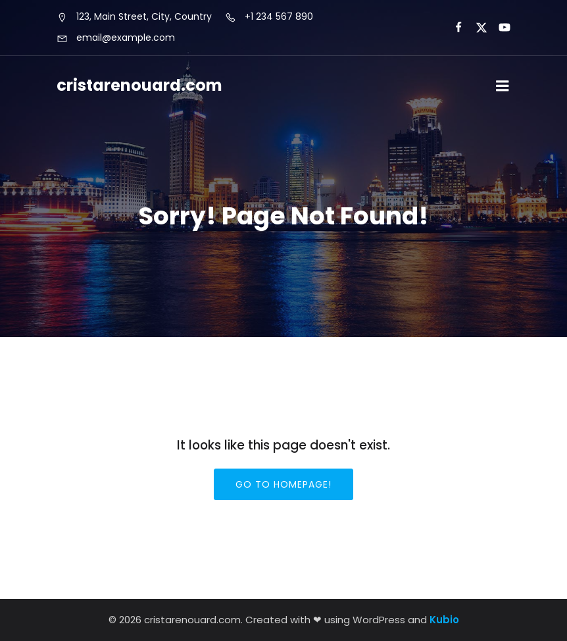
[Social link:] (452, 27)
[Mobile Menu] (502, 86)
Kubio (444, 620)
